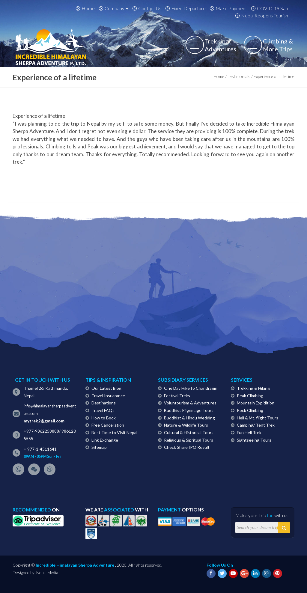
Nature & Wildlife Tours (186, 425)
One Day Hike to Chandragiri (190, 388)
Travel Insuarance (108, 395)
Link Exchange (104, 440)
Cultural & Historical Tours (188, 432)
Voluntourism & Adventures (190, 402)
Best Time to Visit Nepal (114, 432)
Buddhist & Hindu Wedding (189, 417)
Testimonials (239, 76)
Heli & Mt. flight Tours (257, 417)
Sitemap (99, 447)
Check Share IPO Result (187, 447)
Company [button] (116, 8)
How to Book (103, 417)
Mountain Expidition (255, 402)
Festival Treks (177, 395)
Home (88, 8)
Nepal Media (47, 572)
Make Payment (231, 8)
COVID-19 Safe (273, 8)
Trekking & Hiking (253, 388)
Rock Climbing (250, 410)
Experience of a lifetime (39, 116)
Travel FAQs (103, 410)
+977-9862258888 (41, 431)
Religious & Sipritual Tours (188, 440)
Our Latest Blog (106, 388)
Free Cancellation (107, 425)
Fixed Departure (188, 8)
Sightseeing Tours (254, 440)
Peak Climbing (250, 395)
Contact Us (149, 8)
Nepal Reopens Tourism (265, 15)
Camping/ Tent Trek (256, 425)
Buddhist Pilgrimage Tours (188, 410)
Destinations (103, 402)
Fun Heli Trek (249, 432)
